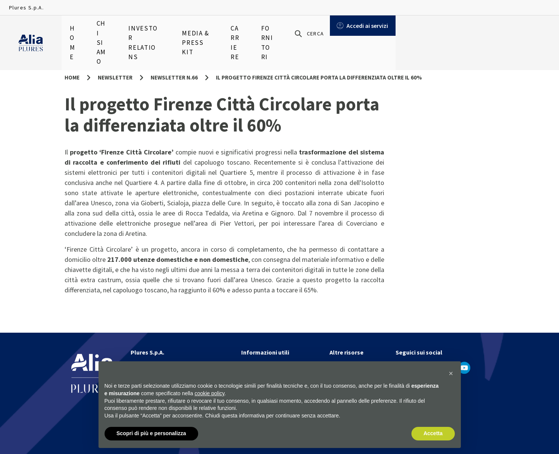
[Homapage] (30, 30)
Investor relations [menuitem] (170, 30)
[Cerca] (464, 30)
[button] (451, 373)
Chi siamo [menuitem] (114, 30)
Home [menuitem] (77, 30)
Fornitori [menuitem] (335, 30)
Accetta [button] (433, 433)
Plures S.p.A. (26, 7)
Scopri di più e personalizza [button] (151, 433)
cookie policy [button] (209, 393)
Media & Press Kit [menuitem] (239, 30)
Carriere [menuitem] (293, 30)
